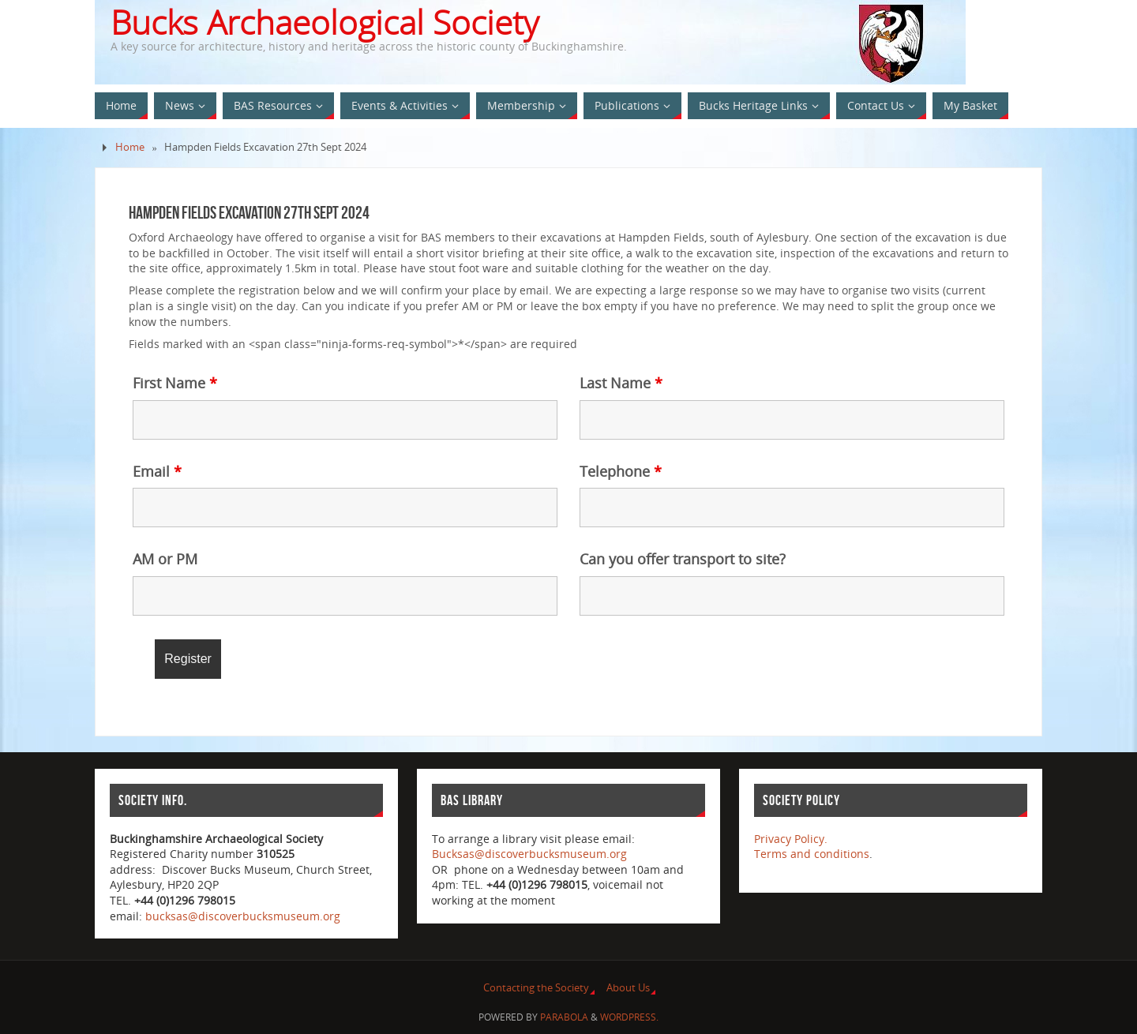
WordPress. (629, 1017)
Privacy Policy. (790, 838)
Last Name (621, 382)
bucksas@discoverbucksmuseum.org (242, 915)
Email (157, 471)
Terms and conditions (811, 853)
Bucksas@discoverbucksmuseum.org (529, 853)
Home (129, 147)
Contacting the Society (536, 988)
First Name (175, 382)
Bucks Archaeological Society (324, 22)
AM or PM (165, 558)
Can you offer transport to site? (683, 558)
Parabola (564, 1017)
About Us (628, 988)
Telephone (621, 471)
